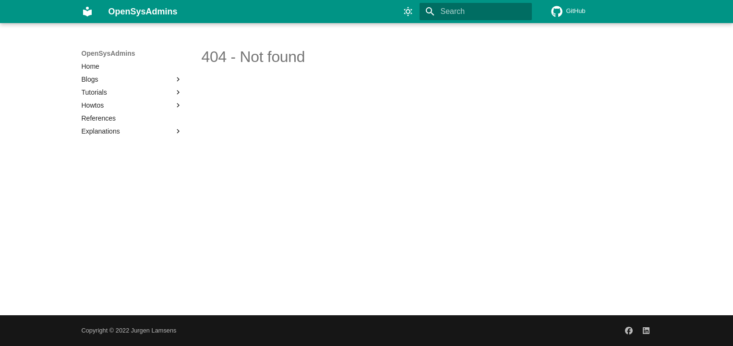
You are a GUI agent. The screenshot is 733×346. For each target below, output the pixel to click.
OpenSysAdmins (108, 53)
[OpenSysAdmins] (87, 11)
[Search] (476, 11)
